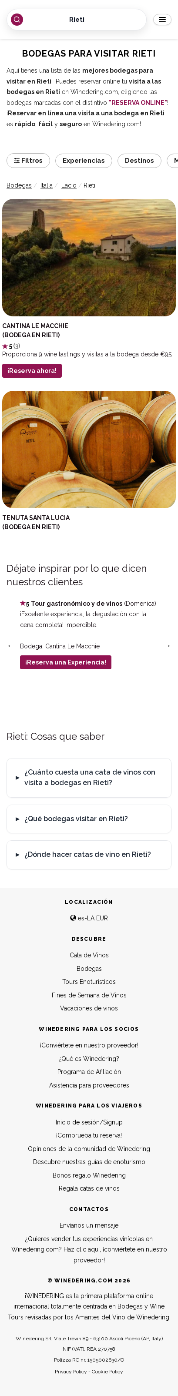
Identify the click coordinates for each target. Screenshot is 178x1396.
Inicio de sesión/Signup (89, 1122)
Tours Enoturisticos (89, 981)
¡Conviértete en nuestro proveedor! (89, 1045)
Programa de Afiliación (89, 1071)
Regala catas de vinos (89, 1188)
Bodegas (89, 968)
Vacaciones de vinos (89, 1008)
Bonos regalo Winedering (89, 1175)
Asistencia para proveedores (89, 1085)
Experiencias (84, 160)
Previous (11, 645)
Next (167, 645)
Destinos (139, 160)
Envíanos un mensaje (89, 1225)
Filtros (28, 160)
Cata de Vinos (89, 955)
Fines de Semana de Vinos (89, 995)
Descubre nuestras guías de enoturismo (89, 1161)
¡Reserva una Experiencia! (65, 662)
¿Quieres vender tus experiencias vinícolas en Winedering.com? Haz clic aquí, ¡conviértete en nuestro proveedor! (89, 1249)
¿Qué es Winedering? (89, 1058)
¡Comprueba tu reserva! (89, 1135)
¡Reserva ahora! (32, 370)
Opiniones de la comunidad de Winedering (89, 1148)
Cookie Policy (107, 1372)
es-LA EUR (89, 918)
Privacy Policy (71, 1372)
